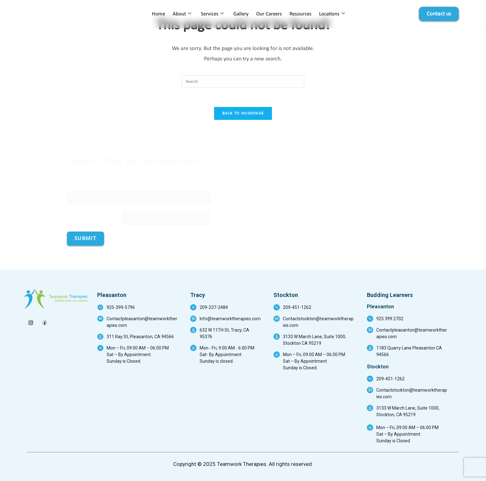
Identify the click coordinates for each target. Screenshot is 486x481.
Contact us (439, 14)
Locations (332, 14)
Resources (301, 14)
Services (212, 14)
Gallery (241, 14)
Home (158, 14)
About (182, 14)
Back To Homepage (243, 113)
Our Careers (269, 14)
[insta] (30, 321)
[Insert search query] (243, 81)
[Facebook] (44, 321)
